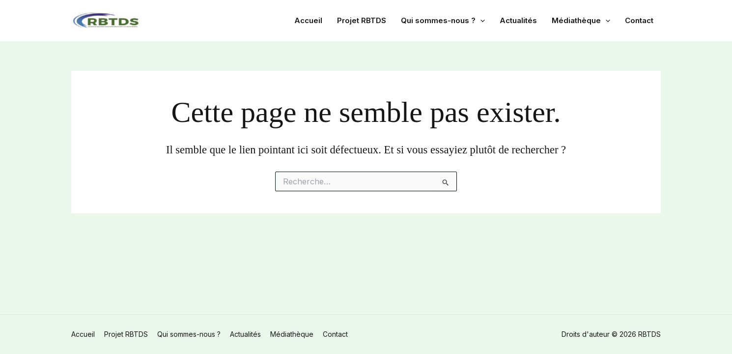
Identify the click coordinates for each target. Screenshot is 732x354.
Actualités (518, 20)
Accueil (308, 20)
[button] (480, 20)
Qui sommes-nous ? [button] (443, 20)
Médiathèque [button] (581, 20)
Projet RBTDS (361, 20)
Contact (639, 20)
